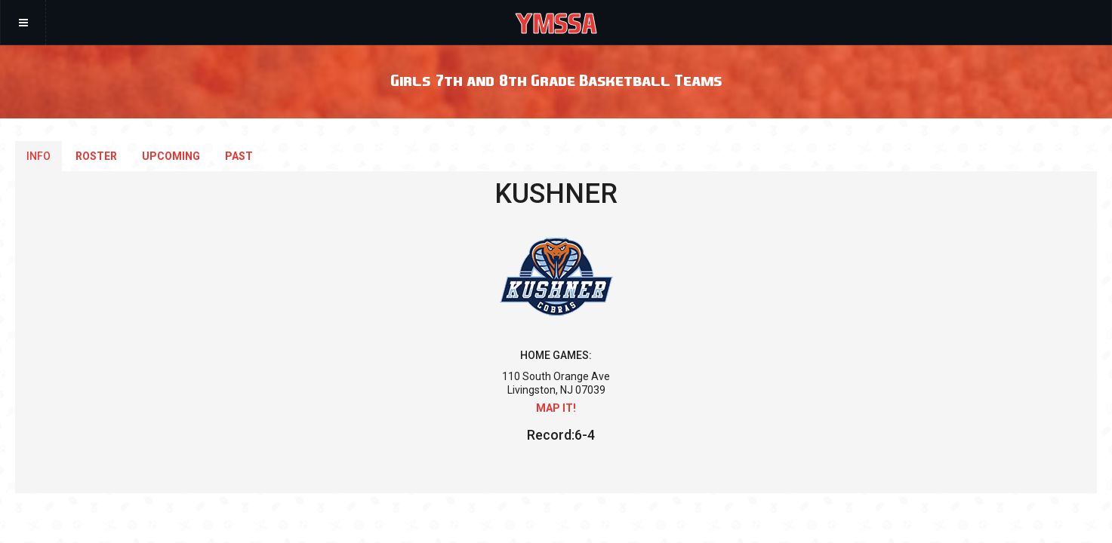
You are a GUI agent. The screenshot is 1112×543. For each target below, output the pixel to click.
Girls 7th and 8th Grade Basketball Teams (556, 79)
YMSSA (556, 22)
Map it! (556, 408)
